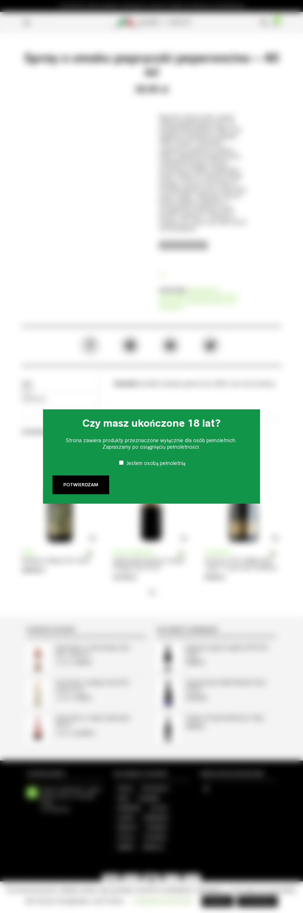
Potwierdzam (80, 485)
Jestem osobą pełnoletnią (155, 463)
